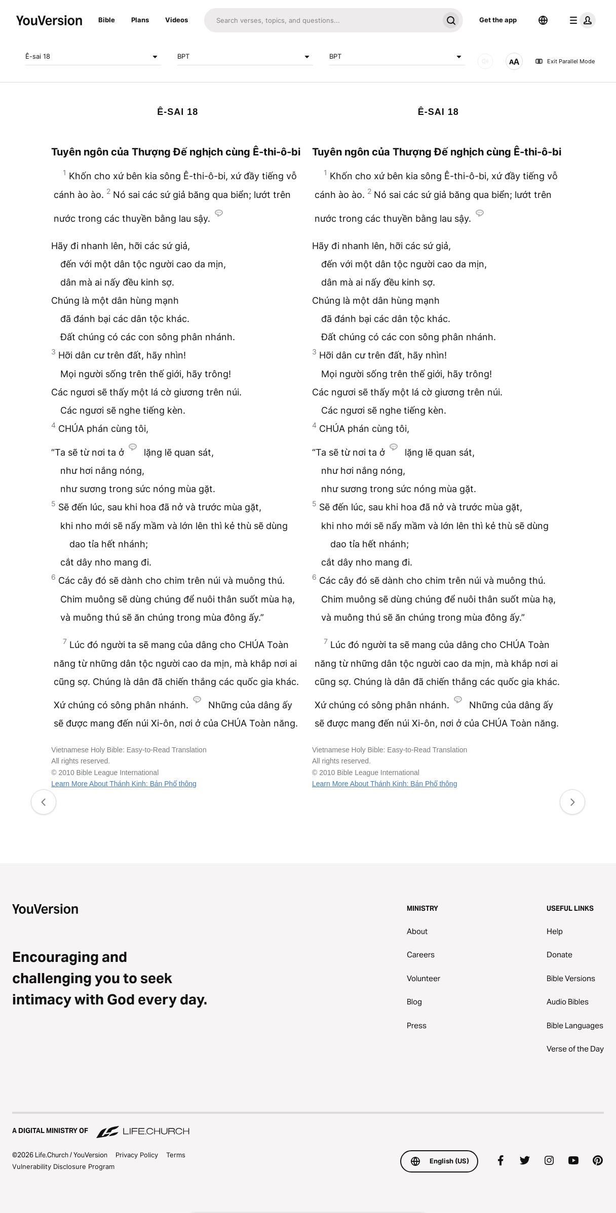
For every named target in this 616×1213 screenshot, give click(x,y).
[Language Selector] (543, 20)
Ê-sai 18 (93, 57)
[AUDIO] (485, 61)
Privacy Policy (136, 1155)
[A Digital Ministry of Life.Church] (308, 1126)
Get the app (498, 20)
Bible (106, 20)
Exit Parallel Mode (565, 61)
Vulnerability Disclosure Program (63, 1166)
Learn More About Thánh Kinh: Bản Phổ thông (123, 784)
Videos (176, 20)
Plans (140, 20)
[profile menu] (580, 20)
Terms (175, 1155)
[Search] (321, 20)
